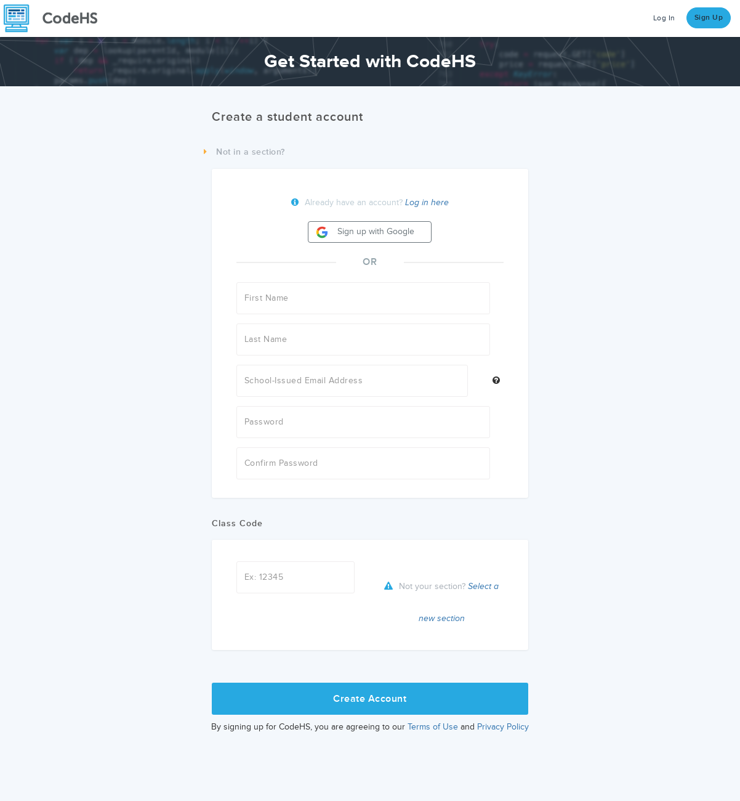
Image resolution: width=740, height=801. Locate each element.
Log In (664, 18)
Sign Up (708, 17)
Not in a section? (244, 152)
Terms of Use (433, 727)
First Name (266, 298)
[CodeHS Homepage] (55, 18)
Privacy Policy (503, 727)
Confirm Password (281, 463)
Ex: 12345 (264, 577)
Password (264, 422)
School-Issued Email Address (303, 380)
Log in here (427, 202)
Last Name (266, 339)
